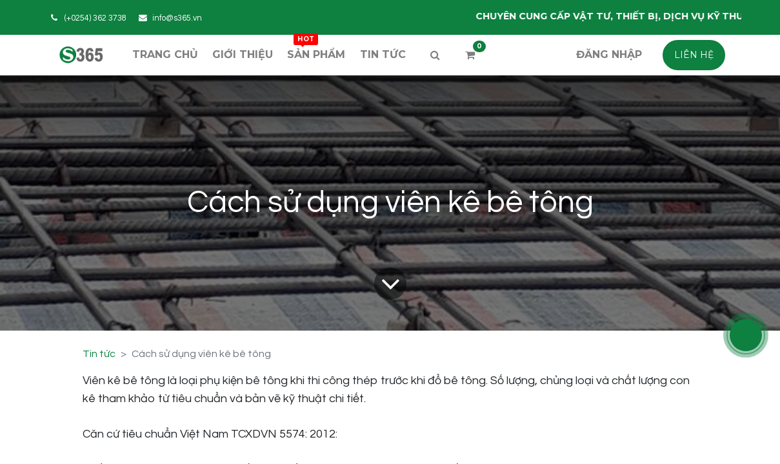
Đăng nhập (609, 54)
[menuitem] (165, 55)
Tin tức (99, 354)
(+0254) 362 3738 (95, 18)
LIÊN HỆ (694, 55)
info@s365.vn (177, 18)
